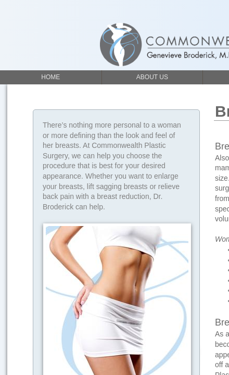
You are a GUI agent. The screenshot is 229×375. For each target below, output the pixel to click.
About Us (152, 77)
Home (50, 77)
